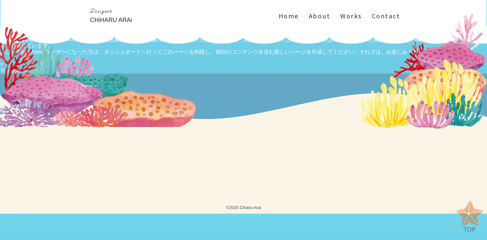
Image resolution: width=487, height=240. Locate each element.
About (320, 15)
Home (289, 15)
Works (351, 15)
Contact (386, 15)
